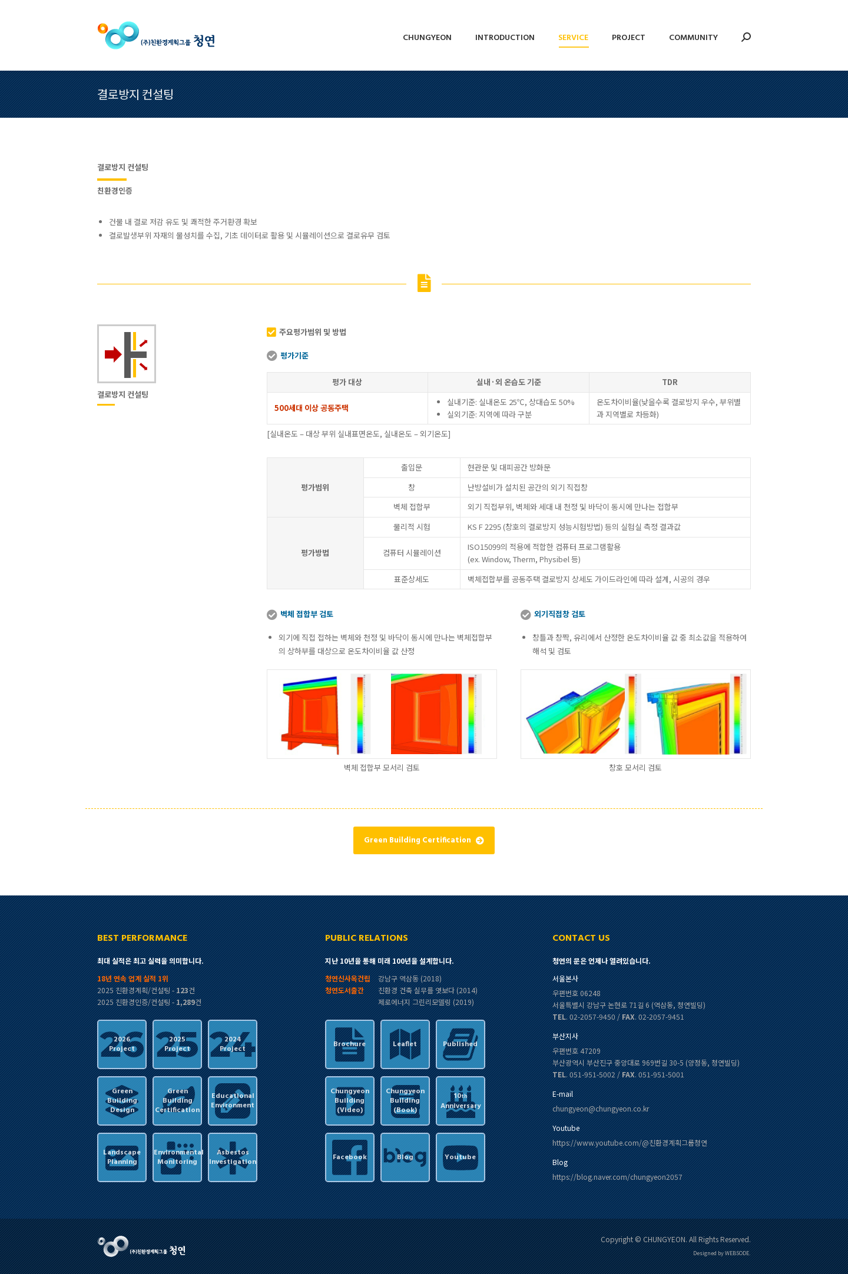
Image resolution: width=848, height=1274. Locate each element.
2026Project (122, 1044)
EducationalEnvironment (232, 1101)
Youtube (460, 1157)
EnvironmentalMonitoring (177, 1157)
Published (460, 1044)
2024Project (233, 1044)
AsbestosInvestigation (232, 1157)
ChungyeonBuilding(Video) (349, 1101)
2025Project (177, 1044)
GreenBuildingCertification (177, 1101)
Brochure (349, 1044)
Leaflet (405, 1044)
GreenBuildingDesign (122, 1101)
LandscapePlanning (122, 1157)
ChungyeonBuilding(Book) (405, 1101)
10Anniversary (460, 1101)
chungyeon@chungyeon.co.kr (600, 1108)
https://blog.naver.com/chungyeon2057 (617, 1177)
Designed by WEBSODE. (722, 1253)
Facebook (350, 1157)
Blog (405, 1157)
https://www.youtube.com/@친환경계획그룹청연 (629, 1142)
